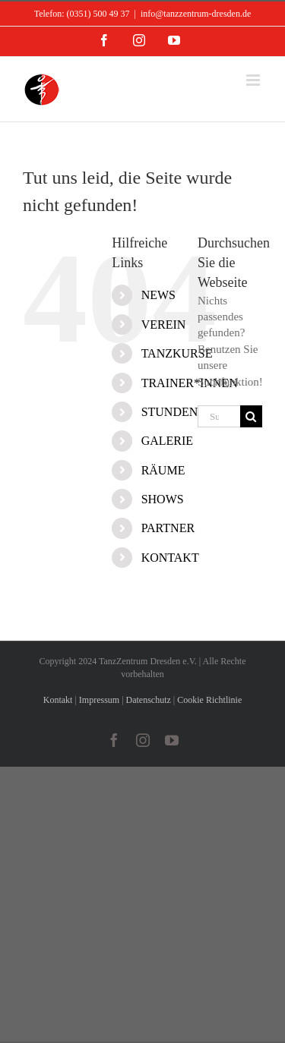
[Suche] (251, 416)
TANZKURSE (177, 353)
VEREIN (163, 324)
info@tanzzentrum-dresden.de (196, 13)
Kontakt (58, 700)
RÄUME (163, 470)
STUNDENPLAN (185, 411)
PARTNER (168, 528)
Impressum (99, 700)
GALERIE (167, 440)
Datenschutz (148, 700)
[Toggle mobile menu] (254, 80)
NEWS (158, 294)
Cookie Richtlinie (209, 700)
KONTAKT (170, 557)
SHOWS (162, 499)
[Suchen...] (219, 416)
